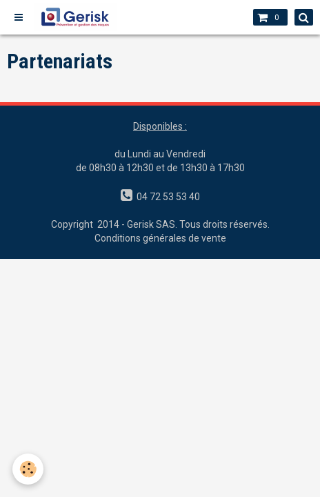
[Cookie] (27, 469)
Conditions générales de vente (160, 238)
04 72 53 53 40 (166, 196)
